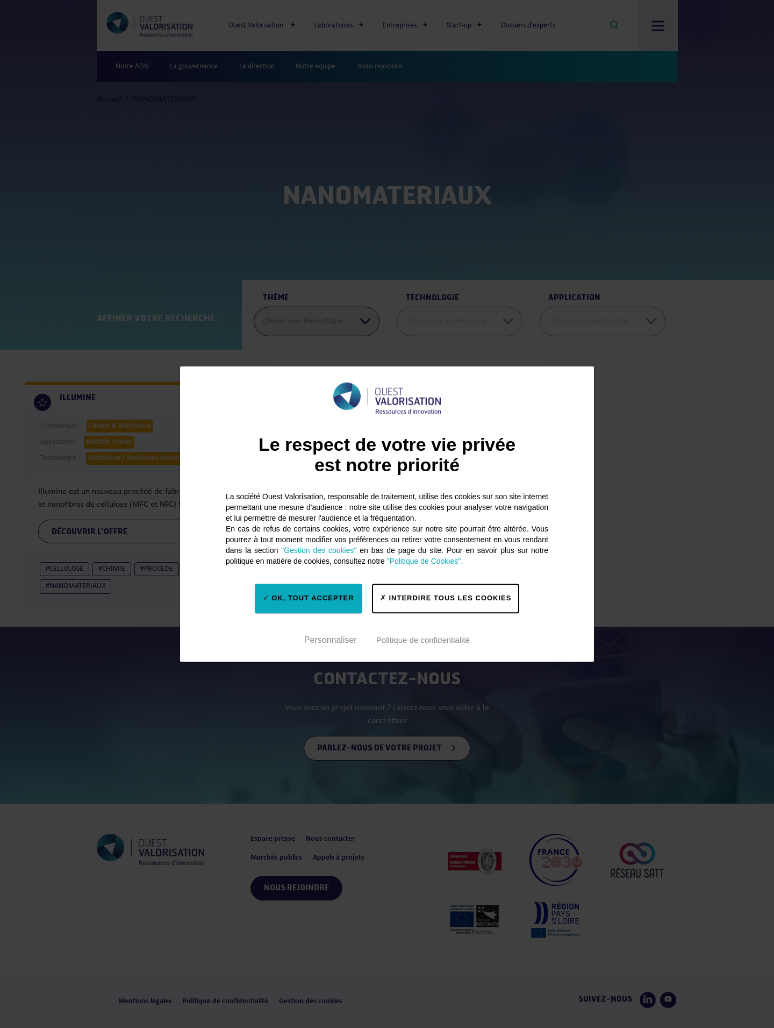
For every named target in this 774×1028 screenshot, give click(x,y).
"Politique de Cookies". (425, 561)
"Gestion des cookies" (318, 550)
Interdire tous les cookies (446, 598)
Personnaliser (330, 639)
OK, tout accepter (308, 598)
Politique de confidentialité (423, 639)
